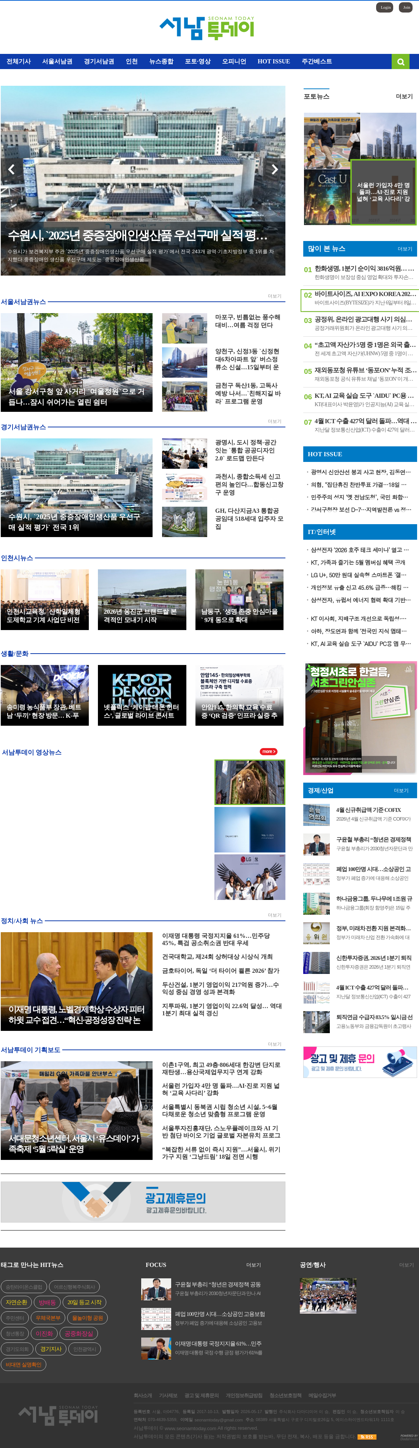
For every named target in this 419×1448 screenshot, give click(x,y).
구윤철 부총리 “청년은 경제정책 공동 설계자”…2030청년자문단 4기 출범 (374, 840)
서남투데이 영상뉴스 (31, 752)
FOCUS (156, 1265)
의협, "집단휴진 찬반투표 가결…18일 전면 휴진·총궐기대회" (361, 484)
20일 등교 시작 (84, 1302)
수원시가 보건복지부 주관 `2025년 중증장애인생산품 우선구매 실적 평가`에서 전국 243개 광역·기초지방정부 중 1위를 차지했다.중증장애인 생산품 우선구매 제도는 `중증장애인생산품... (141, 255)
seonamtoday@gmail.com (219, 1420)
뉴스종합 (161, 61)
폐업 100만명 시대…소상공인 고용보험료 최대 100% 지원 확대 (373, 869)
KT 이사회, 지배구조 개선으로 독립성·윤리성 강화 (361, 618)
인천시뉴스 (17, 558)
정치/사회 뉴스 (22, 921)
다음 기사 (274, 169)
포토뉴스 (316, 96)
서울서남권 (57, 61)
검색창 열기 (401, 61)
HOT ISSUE (274, 61)
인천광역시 (84, 1349)
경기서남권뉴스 (23, 427)
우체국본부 (48, 1318)
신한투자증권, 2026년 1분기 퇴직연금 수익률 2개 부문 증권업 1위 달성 (373, 958)
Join (406, 7)
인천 (132, 61)
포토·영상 (198, 61)
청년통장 (15, 1333)
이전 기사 (12, 169)
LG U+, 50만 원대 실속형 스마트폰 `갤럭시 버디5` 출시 (361, 575)
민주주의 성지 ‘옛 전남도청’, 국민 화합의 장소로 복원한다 (361, 497)
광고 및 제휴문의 (201, 1395)
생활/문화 (14, 653)
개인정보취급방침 (244, 1395)
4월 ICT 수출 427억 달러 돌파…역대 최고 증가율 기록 (372, 988)
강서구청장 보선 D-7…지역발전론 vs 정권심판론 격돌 (361, 510)
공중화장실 (79, 1333)
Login (386, 7)
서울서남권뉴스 (23, 302)
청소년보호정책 (285, 1395)
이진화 (44, 1333)
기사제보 (168, 1395)
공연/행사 (313, 1265)
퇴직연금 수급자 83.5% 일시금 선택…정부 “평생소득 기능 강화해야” (374, 1017)
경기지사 (50, 1349)
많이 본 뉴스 (326, 248)
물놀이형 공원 (87, 1318)
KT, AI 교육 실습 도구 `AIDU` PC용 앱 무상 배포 (361, 644)
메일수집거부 (322, 1395)
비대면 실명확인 (23, 1365)
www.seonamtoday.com (190, 1428)
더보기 (275, 296)
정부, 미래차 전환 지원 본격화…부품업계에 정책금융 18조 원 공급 (373, 928)
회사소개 (143, 1395)
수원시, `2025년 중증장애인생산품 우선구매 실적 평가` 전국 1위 (146, 235)
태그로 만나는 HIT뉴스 (32, 1265)
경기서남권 (99, 61)
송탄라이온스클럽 (24, 1287)
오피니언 (234, 61)
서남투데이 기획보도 (30, 1050)
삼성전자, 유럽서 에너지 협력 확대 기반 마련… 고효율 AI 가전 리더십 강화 (361, 600)
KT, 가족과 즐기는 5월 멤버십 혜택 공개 (358, 562)
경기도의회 (17, 1349)
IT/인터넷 (322, 532)
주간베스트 (317, 61)
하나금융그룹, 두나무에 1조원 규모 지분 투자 (374, 899)
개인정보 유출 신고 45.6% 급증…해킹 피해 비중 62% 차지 (361, 587)
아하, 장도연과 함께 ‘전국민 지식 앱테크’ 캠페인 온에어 (361, 631)
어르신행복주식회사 (74, 1287)
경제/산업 (321, 790)
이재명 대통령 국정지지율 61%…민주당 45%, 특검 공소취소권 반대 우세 (218, 1344)
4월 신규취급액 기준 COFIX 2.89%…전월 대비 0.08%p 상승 (371, 810)
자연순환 (16, 1302)
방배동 (47, 1302)
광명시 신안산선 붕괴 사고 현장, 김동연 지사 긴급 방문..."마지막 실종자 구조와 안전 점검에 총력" (361, 472)
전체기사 (18, 61)
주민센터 (15, 1318)
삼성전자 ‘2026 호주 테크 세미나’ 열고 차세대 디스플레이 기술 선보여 (361, 550)
